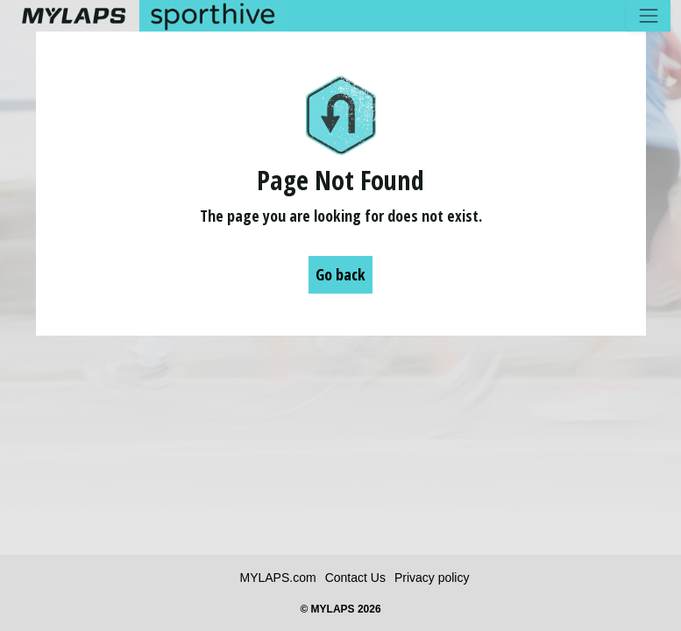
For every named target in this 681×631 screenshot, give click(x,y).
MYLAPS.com (278, 578)
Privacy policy (432, 578)
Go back (340, 274)
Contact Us (355, 578)
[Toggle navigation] (648, 16)
